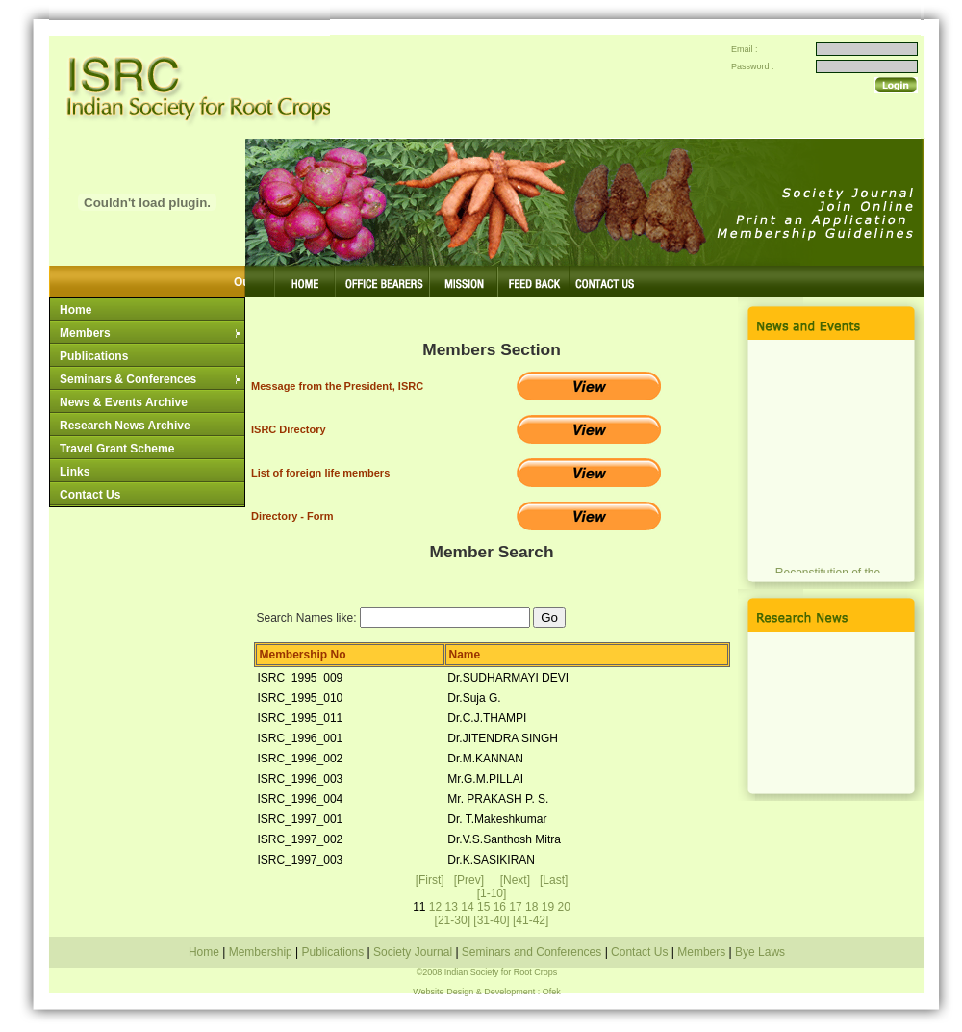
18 (531, 907)
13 (451, 907)
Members (151, 333)
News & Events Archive (124, 402)
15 (483, 907)
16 (500, 907)
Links (74, 471)
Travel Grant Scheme (117, 448)
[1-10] (492, 893)
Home (75, 310)
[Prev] (469, 880)
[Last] (554, 880)
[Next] (515, 880)
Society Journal (413, 952)
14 (467, 907)
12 (435, 907)
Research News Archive (125, 425)
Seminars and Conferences (532, 952)
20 (563, 907)
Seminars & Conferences (151, 379)
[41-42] (530, 920)
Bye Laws (758, 952)
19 (548, 907)
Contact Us (90, 495)
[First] (430, 880)
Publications (94, 356)
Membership (262, 952)
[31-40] (491, 920)
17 (515, 907)
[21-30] (452, 920)
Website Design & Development (474, 991)
